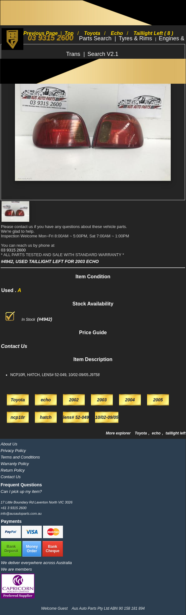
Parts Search (96, 38)
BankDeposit (11, 548)
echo (156, 433)
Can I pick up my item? (21, 491)
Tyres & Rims (136, 38)
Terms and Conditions (20, 457)
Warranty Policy (15, 463)
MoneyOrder (32, 548)
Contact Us (11, 476)
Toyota (141, 433)
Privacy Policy (13, 450)
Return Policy (13, 470)
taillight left (175, 433)
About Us (9, 444)
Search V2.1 (103, 54)
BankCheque (53, 548)
